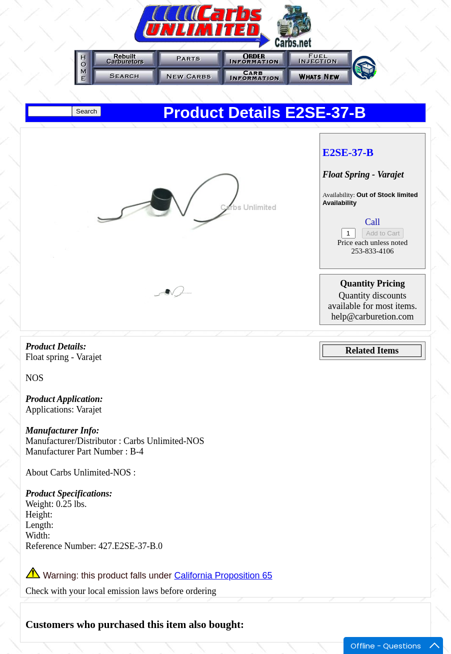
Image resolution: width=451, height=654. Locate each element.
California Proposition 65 (223, 575)
